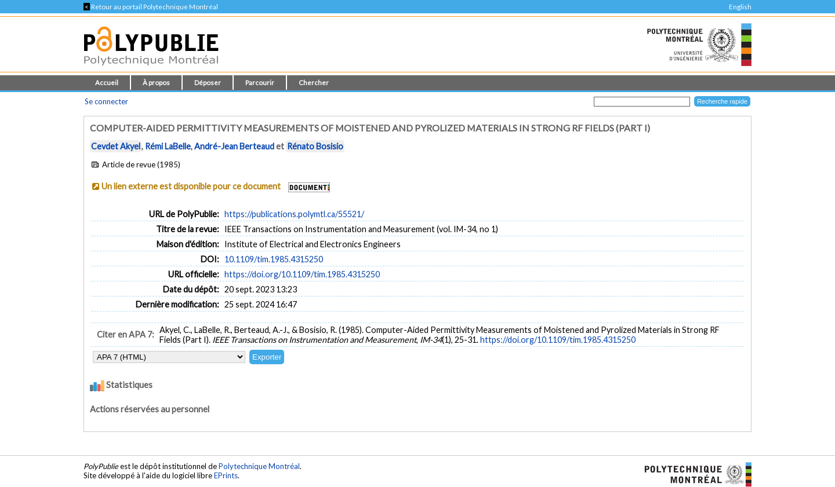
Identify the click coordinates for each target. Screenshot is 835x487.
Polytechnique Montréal (259, 466)
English (740, 6)
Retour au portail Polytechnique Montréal (151, 6)
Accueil (106, 82)
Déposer (207, 82)
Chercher (314, 82)
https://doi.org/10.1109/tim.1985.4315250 (302, 274)
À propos (156, 82)
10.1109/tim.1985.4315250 (273, 259)
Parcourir (259, 82)
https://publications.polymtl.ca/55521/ (294, 214)
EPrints (226, 475)
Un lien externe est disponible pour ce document (191, 186)
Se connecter (106, 101)
